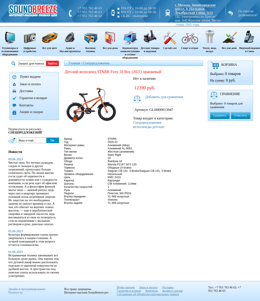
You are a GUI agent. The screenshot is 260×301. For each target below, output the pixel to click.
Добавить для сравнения (164, 97)
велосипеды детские (149, 127)
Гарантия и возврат (33, 98)
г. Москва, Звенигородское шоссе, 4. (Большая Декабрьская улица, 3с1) (195, 9)
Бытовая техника (90, 40)
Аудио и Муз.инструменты (69, 40)
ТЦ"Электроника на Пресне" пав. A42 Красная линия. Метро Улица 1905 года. (198, 20)
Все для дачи (229, 38)
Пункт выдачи (30, 76)
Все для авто (49, 38)
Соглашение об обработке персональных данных (148, 294)
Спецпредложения (96, 63)
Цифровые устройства (30, 40)
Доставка (26, 91)
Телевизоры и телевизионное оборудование (10, 41)
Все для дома (110, 38)
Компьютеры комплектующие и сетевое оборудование (130, 43)
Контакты (26, 105)
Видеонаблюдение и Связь (249, 40)
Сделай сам (170, 38)
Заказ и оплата (30, 84)
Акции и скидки (31, 112)
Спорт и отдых (190, 38)
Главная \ (76, 63)
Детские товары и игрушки (150, 40)
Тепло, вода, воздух (209, 40)
